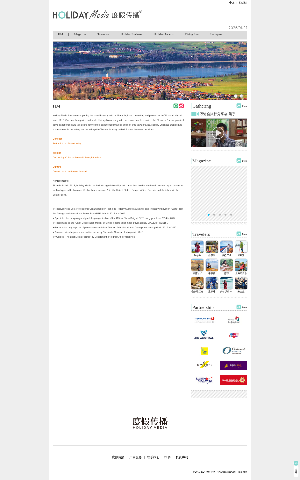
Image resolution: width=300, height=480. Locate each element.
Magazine (80, 34)
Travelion (103, 34)
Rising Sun (192, 34)
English (243, 2)
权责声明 (182, 457)
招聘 (167, 457)
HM (60, 34)
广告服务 (135, 457)
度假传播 (118, 457)
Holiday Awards (164, 34)
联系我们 (153, 457)
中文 (232, 2)
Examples (216, 34)
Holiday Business (131, 34)
